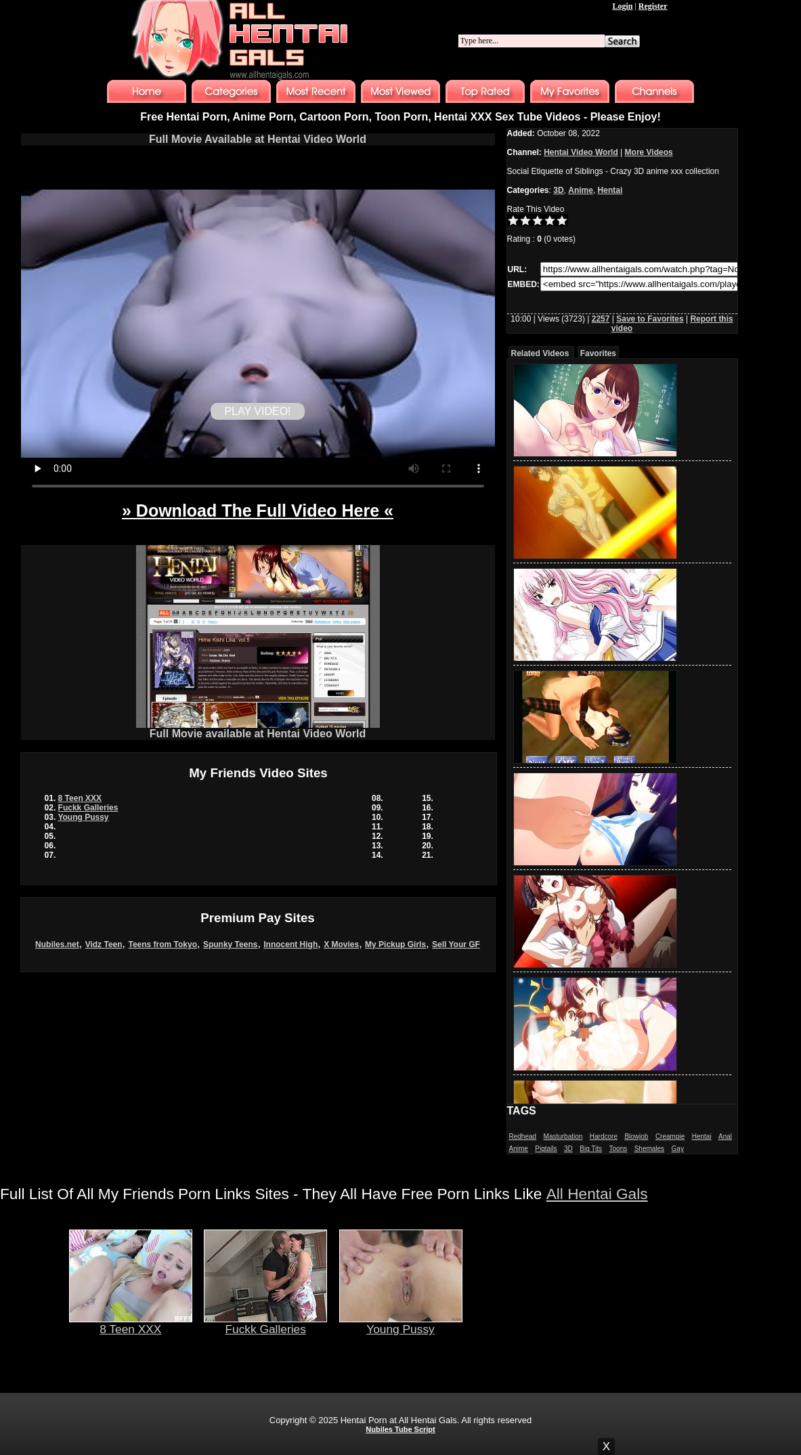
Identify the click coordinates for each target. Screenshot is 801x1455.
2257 (601, 319)
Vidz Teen (104, 944)
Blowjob (636, 1136)
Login (622, 6)
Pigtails (546, 1148)
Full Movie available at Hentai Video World (258, 728)
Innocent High (290, 944)
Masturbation (563, 1136)
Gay (678, 1148)
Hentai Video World (581, 152)
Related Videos (540, 353)
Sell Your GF (456, 944)
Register (653, 6)
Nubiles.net (57, 944)
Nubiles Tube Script (400, 1429)
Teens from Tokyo (162, 944)
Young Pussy (83, 817)
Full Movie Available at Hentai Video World (257, 139)
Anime (580, 190)
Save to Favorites (649, 319)
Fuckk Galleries (88, 807)
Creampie (670, 1136)
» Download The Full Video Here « (257, 510)
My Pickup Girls (395, 944)
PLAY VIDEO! (257, 411)
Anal (725, 1136)
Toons (618, 1148)
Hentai (610, 190)
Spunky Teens (230, 944)
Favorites (598, 353)
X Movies (341, 944)
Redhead (523, 1136)
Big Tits (591, 1148)
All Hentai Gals (597, 1193)
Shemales (649, 1148)
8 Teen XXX (80, 798)
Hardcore (604, 1136)
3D (558, 190)
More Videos (649, 152)
